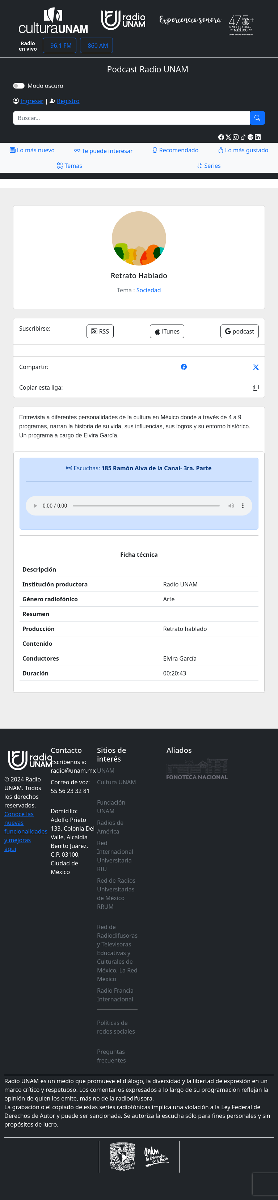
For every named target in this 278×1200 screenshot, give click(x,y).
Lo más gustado (243, 150)
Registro (68, 101)
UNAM (106, 771)
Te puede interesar (103, 150)
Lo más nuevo (32, 150)
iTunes (167, 331)
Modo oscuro (47, 86)
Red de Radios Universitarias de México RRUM (116, 894)
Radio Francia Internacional (115, 995)
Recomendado (175, 150)
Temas (69, 166)
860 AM (96, 46)
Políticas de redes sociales (116, 1027)
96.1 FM (59, 46)
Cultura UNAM (116, 782)
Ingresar (31, 101)
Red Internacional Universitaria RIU (115, 856)
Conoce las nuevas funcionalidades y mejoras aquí (25, 831)
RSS (100, 331)
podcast (239, 331)
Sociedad (148, 290)
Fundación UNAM (111, 806)
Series (208, 166)
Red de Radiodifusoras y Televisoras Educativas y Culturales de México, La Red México (117, 953)
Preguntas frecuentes (111, 1056)
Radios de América (110, 827)
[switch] (19, 86)
